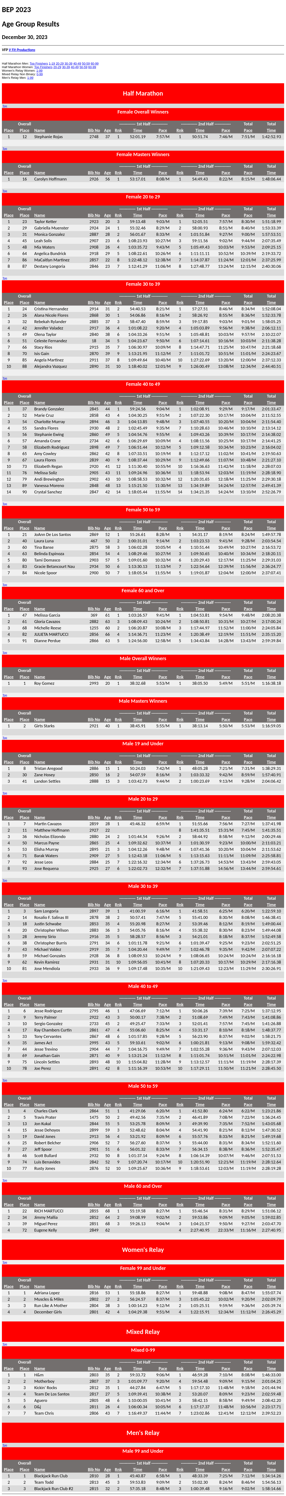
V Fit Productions (22, 50)
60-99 (95, 63)
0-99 (40, 74)
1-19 (52, 63)
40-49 (77, 63)
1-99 (39, 70)
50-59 (86, 63)
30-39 (68, 63)
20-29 (60, 63)
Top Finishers (39, 63)
